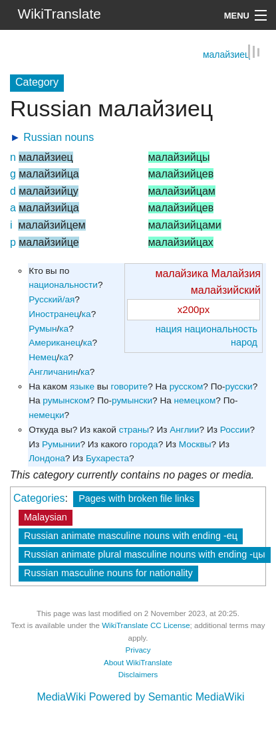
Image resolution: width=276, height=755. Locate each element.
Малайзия (236, 272)
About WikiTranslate (138, 662)
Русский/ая (51, 299)
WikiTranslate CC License (146, 625)
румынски (132, 400)
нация (169, 328)
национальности (63, 284)
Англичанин (53, 371)
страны (134, 429)
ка (86, 313)
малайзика (181, 272)
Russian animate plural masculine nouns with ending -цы (144, 553)
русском (187, 386)
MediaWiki (61, 696)
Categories (39, 497)
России (235, 429)
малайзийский (226, 289)
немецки (46, 414)
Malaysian (45, 516)
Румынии (61, 444)
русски (239, 386)
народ (244, 341)
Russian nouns (58, 136)
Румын (43, 328)
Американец (54, 342)
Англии (184, 429)
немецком (195, 400)
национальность (221, 328)
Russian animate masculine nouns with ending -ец (130, 535)
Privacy (138, 649)
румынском (66, 400)
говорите (129, 386)
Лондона (47, 458)
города (144, 444)
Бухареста (107, 458)
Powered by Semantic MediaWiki (167, 696)
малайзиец (226, 54)
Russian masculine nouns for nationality (108, 572)
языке (82, 386)
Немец (43, 357)
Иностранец (54, 313)
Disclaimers (138, 674)
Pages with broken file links (136, 497)
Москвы (195, 444)
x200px (193, 308)
